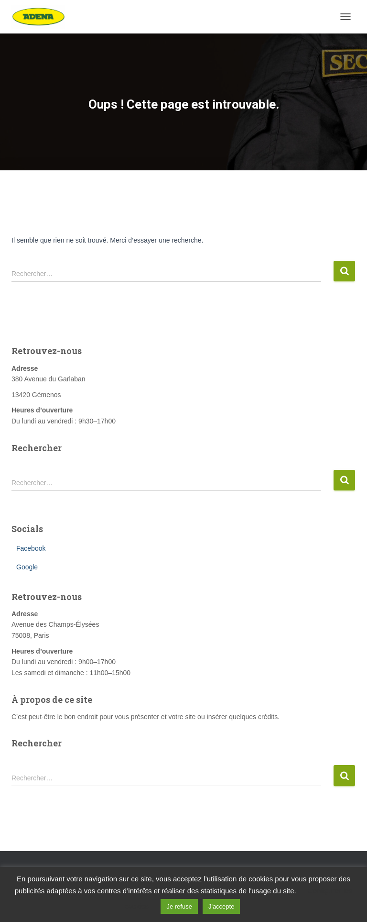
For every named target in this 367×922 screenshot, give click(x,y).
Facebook (30, 548)
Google (27, 567)
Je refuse (179, 906)
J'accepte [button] (221, 906)
